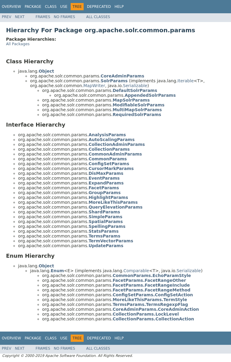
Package (33, 7)
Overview (11, 7)
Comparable (136, 270)
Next (19, 17)
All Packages (17, 44)
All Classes (98, 17)
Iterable (185, 80)
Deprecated (99, 7)
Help (119, 7)
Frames (42, 17)
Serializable (135, 85)
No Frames (64, 17)
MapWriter (94, 85)
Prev (6, 17)
